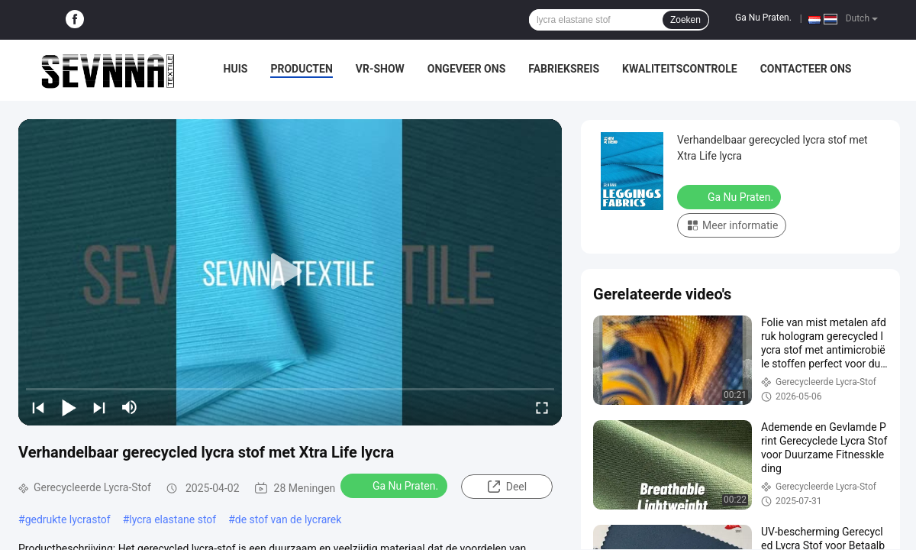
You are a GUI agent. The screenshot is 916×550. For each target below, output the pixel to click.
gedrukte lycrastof (68, 519)
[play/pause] (68, 407)
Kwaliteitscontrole (679, 69)
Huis (236, 69)
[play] (290, 272)
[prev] (38, 407)
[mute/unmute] (129, 407)
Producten (301, 69)
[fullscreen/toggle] (542, 407)
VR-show (380, 69)
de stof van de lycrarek (288, 519)
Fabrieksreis (563, 69)
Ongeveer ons (466, 69)
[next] (99, 407)
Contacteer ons (806, 69)
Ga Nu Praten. (763, 17)
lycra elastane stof (172, 519)
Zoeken (685, 20)
